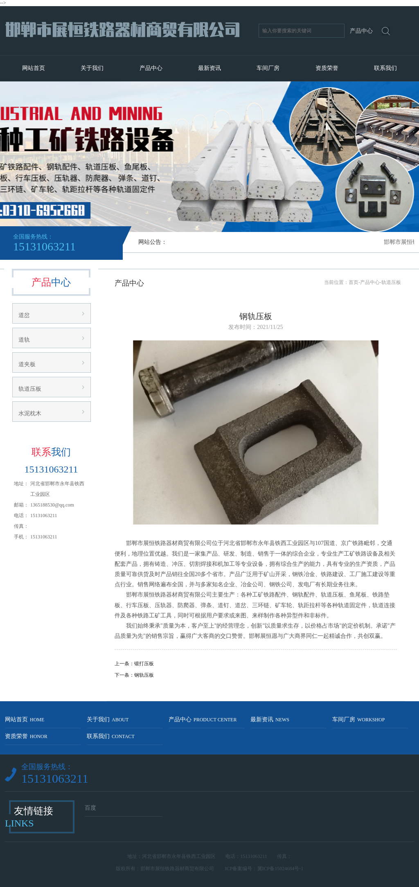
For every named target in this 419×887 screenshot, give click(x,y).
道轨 (24, 340)
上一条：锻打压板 (134, 663)
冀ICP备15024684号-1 (280, 868)
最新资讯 (209, 68)
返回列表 (255, 689)
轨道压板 (29, 389)
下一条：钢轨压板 (134, 675)
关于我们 (92, 68)
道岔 (24, 315)
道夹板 (27, 364)
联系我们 (385, 68)
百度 (90, 808)
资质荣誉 (326, 68)
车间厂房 (268, 68)
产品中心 (151, 68)
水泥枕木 (29, 413)
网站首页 (33, 68)
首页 (353, 282)
